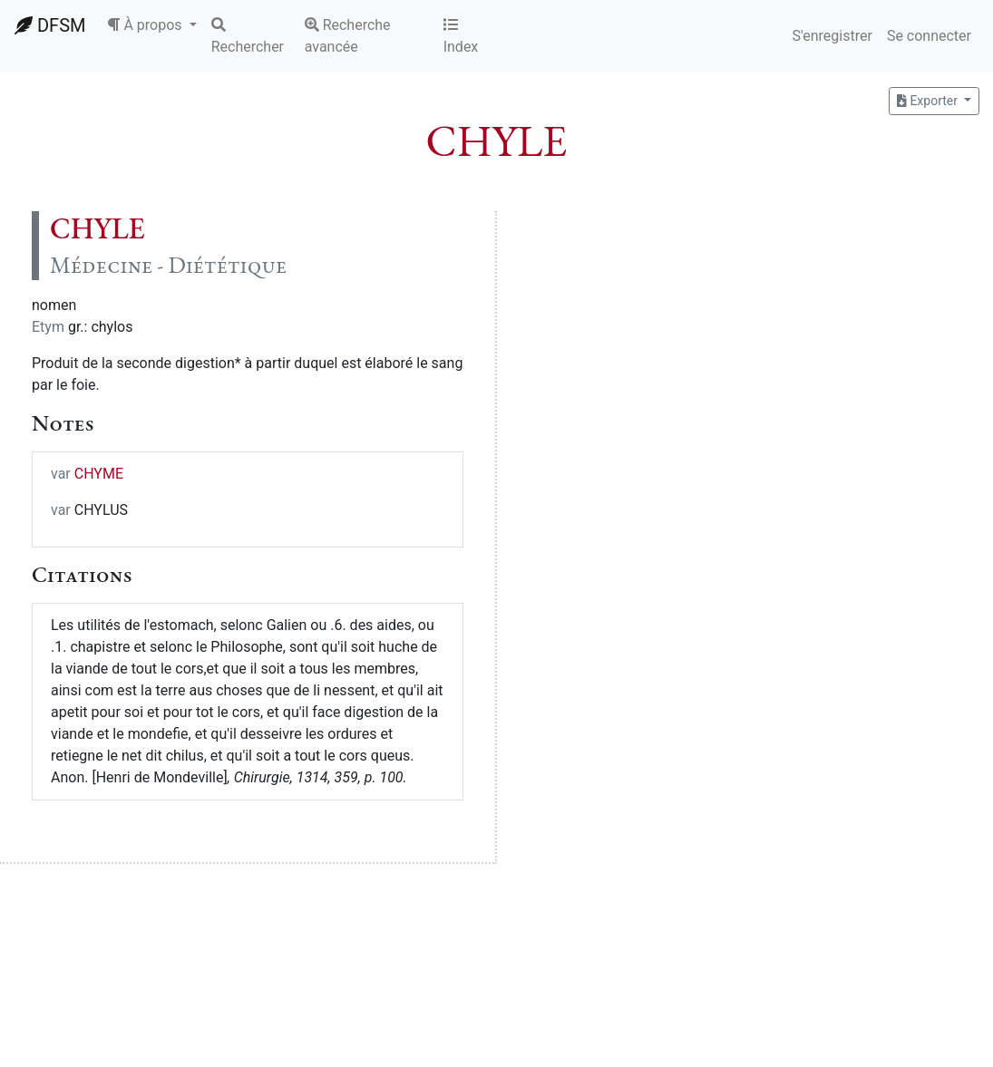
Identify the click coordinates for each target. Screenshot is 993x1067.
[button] (151, 25)
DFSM (50, 25)
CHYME (98, 473)
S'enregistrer (831, 35)
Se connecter (929, 35)
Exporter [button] (928, 100)
